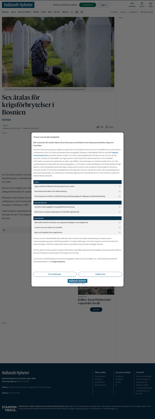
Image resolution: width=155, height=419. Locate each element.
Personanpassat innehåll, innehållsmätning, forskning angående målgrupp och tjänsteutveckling (77, 196)
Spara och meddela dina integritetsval (77, 232)
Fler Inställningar (54, 274)
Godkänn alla (100, 274)
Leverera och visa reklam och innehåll (77, 227)
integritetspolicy (58, 261)
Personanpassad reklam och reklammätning (77, 191)
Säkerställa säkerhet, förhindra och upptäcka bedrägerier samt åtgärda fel (77, 222)
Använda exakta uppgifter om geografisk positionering (77, 207)
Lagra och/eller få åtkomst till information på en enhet (77, 186)
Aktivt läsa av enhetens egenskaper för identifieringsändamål (77, 212)
